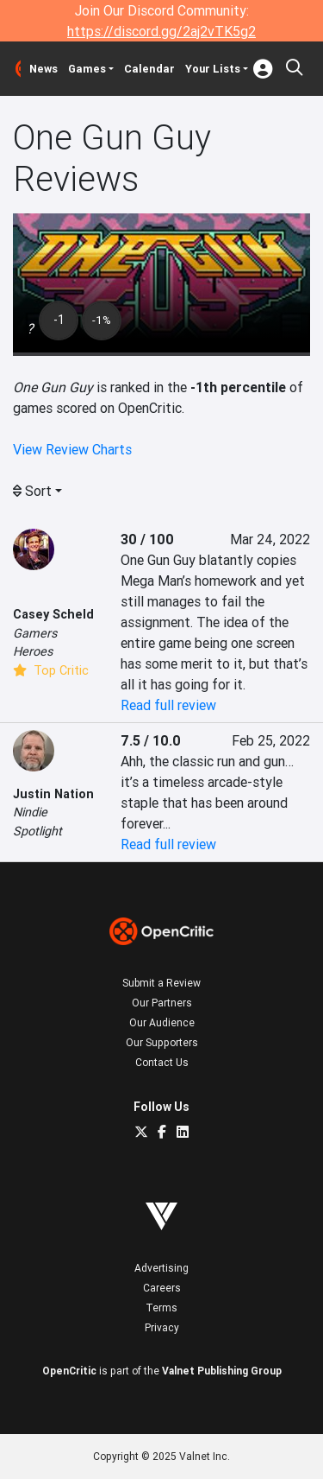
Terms (161, 1307)
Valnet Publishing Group (222, 1370)
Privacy (162, 1327)
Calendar (149, 68)
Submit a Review (161, 982)
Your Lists (212, 68)
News (43, 68)
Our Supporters (162, 1042)
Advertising (161, 1267)
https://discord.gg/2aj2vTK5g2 (161, 31)
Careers (162, 1287)
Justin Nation (53, 794)
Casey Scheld (53, 614)
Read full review (168, 705)
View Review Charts (72, 449)
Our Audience (162, 1022)
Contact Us (162, 1062)
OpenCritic (69, 1370)
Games (87, 68)
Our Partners (162, 1002)
